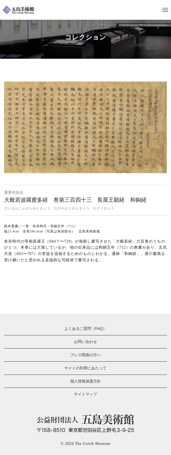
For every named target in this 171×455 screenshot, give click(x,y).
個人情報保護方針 (85, 381)
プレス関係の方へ (85, 355)
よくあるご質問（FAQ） (85, 328)
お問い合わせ (85, 341)
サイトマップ (85, 394)
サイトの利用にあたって (85, 368)
